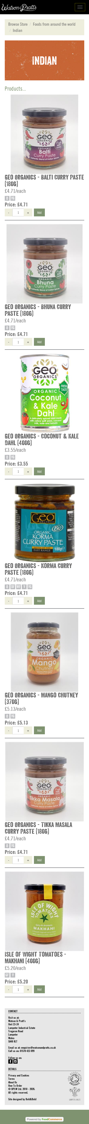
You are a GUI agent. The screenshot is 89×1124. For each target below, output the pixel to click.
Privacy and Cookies (18, 1075)
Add (39, 212)
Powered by (44, 1119)
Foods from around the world (54, 24)
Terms (11, 1078)
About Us (12, 1082)
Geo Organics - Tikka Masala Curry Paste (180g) (38, 828)
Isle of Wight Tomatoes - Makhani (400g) (35, 957)
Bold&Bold (31, 1099)
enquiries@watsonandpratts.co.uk (38, 1047)
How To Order (15, 1085)
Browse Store (18, 24)
